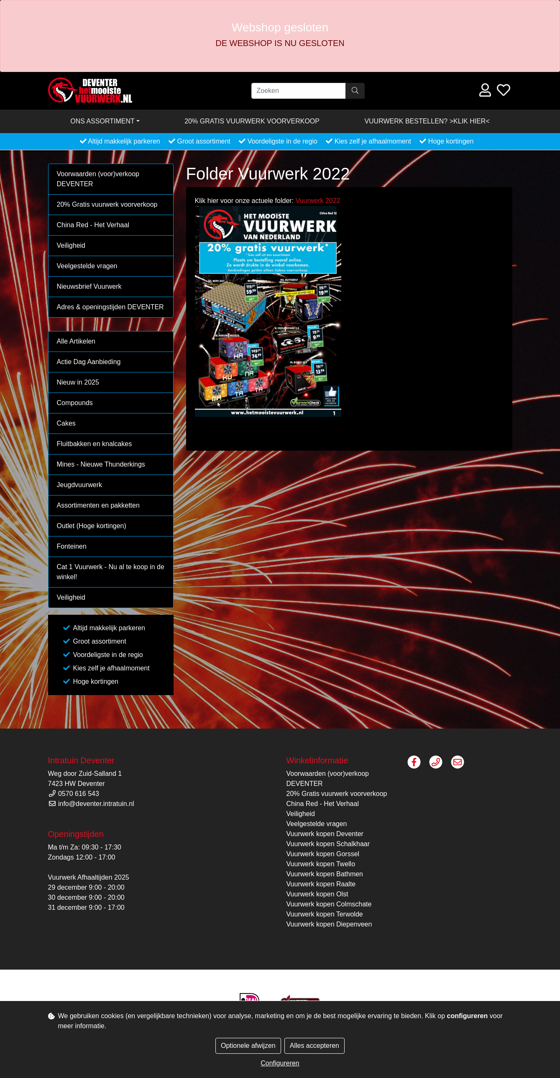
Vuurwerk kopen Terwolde (324, 914)
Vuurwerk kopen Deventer (324, 833)
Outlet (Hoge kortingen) (91, 525)
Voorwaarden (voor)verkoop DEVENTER (98, 178)
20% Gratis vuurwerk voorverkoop (252, 121)
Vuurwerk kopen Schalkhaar (328, 843)
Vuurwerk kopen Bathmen (324, 874)
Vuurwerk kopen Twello (320, 864)
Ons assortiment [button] (102, 121)
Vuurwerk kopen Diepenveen (329, 924)
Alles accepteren (314, 1045)
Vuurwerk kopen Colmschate (329, 904)
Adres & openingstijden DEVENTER (110, 307)
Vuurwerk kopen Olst (317, 894)
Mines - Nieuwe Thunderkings (101, 464)
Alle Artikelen (76, 341)
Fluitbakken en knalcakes (94, 443)
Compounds (75, 402)
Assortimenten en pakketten (98, 505)
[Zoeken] (298, 91)
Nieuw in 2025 (78, 382)
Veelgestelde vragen (87, 266)
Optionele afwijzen (248, 1045)
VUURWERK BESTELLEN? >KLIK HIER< (426, 121)
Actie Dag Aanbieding (89, 361)
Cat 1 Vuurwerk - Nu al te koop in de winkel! (110, 571)
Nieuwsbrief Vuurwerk (89, 286)
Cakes (66, 423)
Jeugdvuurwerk (79, 484)
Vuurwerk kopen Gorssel (323, 853)
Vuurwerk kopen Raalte (321, 884)
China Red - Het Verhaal (93, 224)
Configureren (280, 1063)
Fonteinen (72, 546)
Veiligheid (71, 245)
